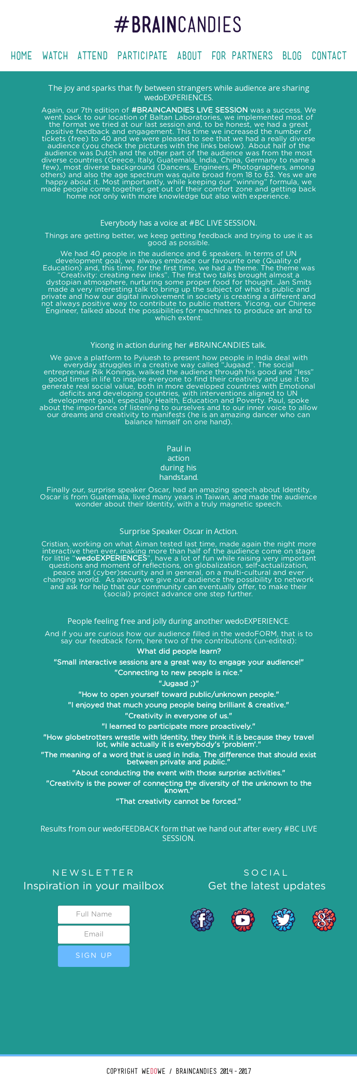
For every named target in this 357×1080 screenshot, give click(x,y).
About (189, 55)
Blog (292, 55)
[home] (178, 18)
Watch (55, 55)
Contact (329, 55)
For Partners (242, 55)
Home (21, 55)
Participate (142, 55)
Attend (92, 55)
